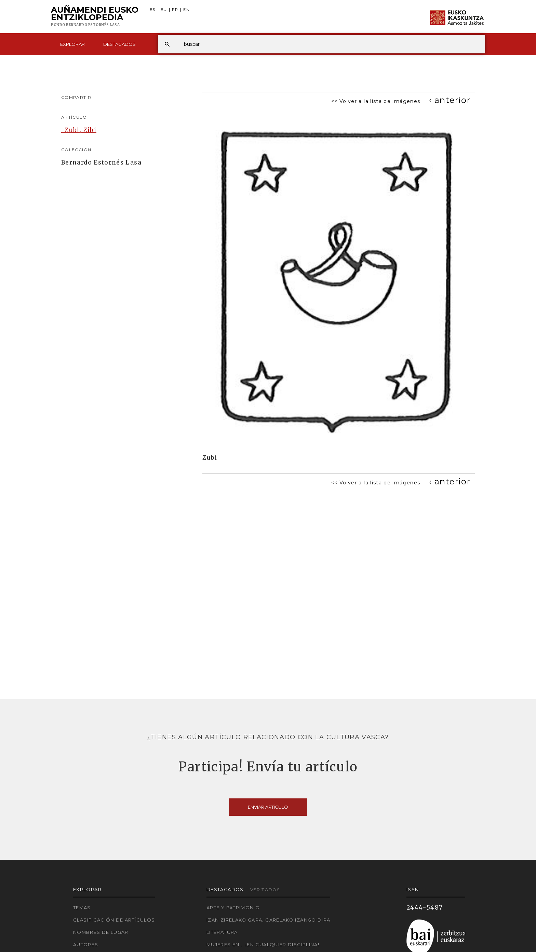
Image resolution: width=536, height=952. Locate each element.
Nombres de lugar (101, 932)
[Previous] (449, 100)
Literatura (222, 932)
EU (164, 10)
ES (153, 10)
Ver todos (265, 889)
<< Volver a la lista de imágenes (375, 101)
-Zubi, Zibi (78, 130)
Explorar (72, 44)
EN (186, 10)
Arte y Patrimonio (233, 907)
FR (175, 10)
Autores (85, 944)
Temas (82, 907)
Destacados (119, 44)
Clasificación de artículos (114, 920)
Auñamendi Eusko (94, 17)
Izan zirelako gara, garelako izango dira (268, 920)
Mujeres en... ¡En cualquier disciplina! (262, 944)
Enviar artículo (268, 807)
